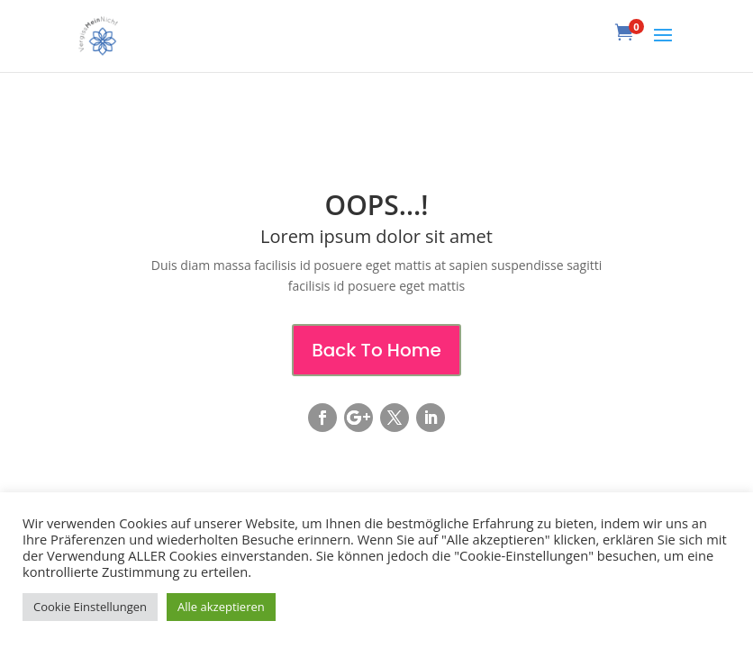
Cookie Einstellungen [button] (90, 606)
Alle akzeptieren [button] (221, 606)
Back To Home (376, 350)
